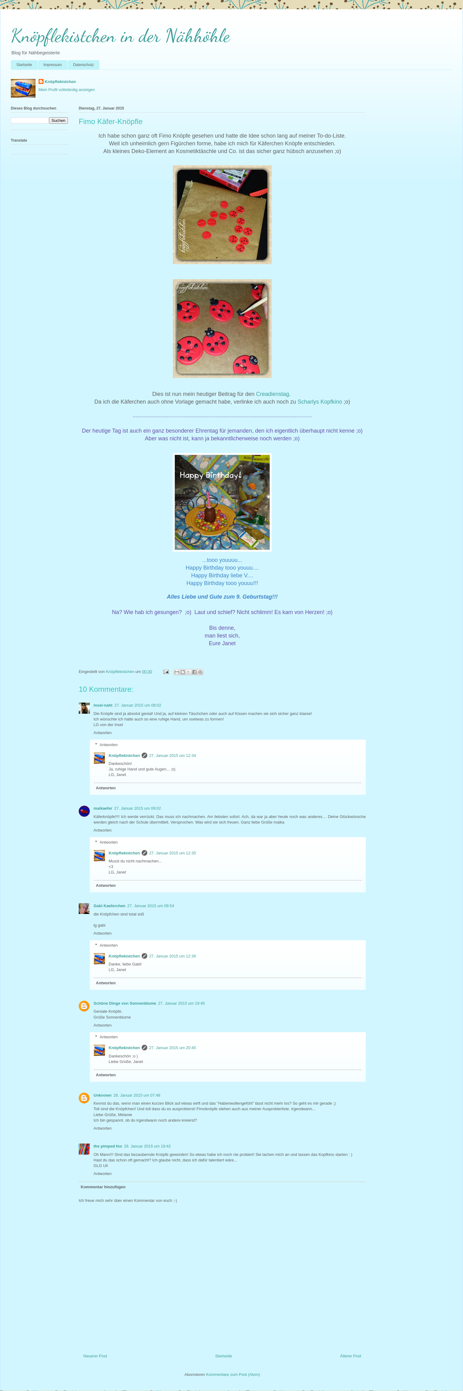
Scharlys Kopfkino (320, 402)
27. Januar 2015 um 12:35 (172, 853)
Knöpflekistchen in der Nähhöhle (120, 35)
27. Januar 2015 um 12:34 (172, 755)
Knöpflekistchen (60, 81)
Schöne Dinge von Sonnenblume (125, 1003)
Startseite (24, 65)
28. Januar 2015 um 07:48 (137, 1095)
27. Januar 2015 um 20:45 (172, 1047)
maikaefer (103, 808)
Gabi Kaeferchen (109, 905)
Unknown (103, 1095)
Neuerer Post (95, 1356)
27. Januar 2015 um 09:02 (137, 808)
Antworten (103, 732)
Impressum (53, 65)
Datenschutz (83, 65)
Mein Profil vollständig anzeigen (67, 89)
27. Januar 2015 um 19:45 (181, 1003)
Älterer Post (350, 1356)
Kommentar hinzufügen (103, 1187)
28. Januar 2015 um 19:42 (147, 1146)
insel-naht (103, 705)
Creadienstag (272, 394)
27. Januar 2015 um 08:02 (137, 705)
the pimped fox (108, 1146)
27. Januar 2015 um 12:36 (172, 956)
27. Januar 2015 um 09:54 (150, 905)
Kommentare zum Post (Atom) (233, 1374)
